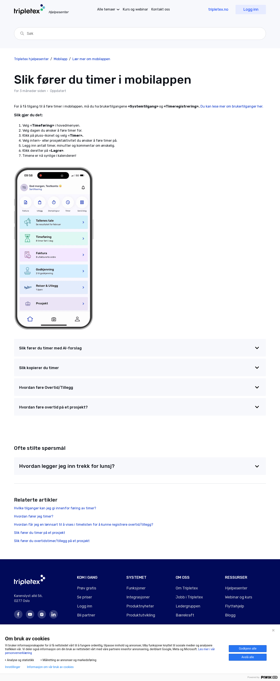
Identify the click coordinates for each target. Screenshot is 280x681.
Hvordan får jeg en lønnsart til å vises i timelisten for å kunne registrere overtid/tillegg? (83, 525)
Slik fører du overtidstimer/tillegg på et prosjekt (52, 541)
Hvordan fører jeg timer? (33, 516)
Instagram (42, 614)
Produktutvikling (140, 615)
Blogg (230, 615)
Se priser (84, 597)
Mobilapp (60, 59)
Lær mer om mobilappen (91, 59)
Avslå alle (247, 657)
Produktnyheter (140, 606)
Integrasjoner (138, 597)
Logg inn (250, 9)
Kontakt (160, 9)
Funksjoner (135, 588)
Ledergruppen (188, 606)
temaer (106, 9)
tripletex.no (218, 9)
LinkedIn (53, 614)
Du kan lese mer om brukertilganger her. (231, 106)
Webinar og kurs (238, 597)
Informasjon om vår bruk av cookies (50, 667)
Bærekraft (185, 615)
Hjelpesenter (236, 588)
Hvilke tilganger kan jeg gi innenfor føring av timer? (55, 508)
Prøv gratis (86, 588)
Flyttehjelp (234, 606)
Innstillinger (12, 667)
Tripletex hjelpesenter (31, 59)
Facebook (18, 614)
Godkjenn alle (247, 648)
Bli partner (86, 615)
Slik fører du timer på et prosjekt (39, 533)
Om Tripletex (187, 588)
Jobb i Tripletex (189, 597)
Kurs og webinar (135, 9)
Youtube (30, 614)
